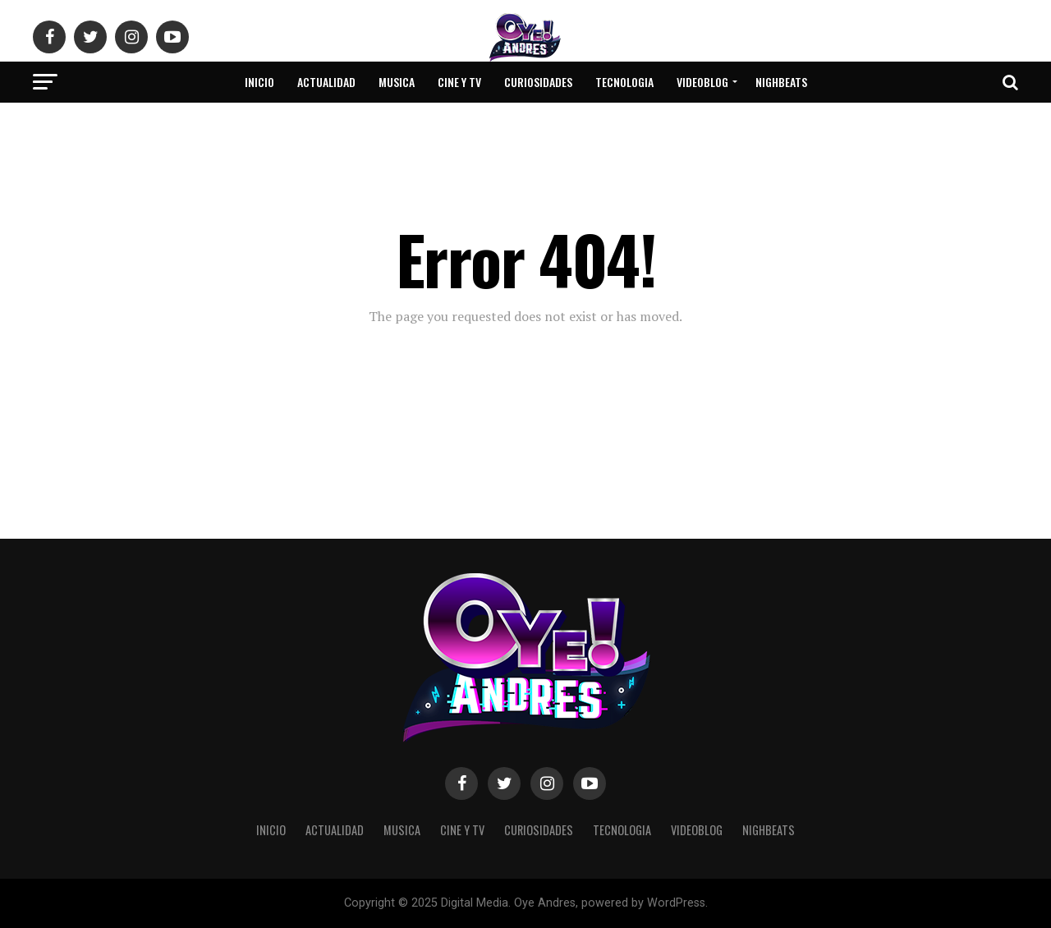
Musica (397, 81)
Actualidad (326, 81)
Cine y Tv (459, 81)
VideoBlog (702, 81)
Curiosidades (538, 81)
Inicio (259, 81)
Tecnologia (624, 81)
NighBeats (781, 81)
